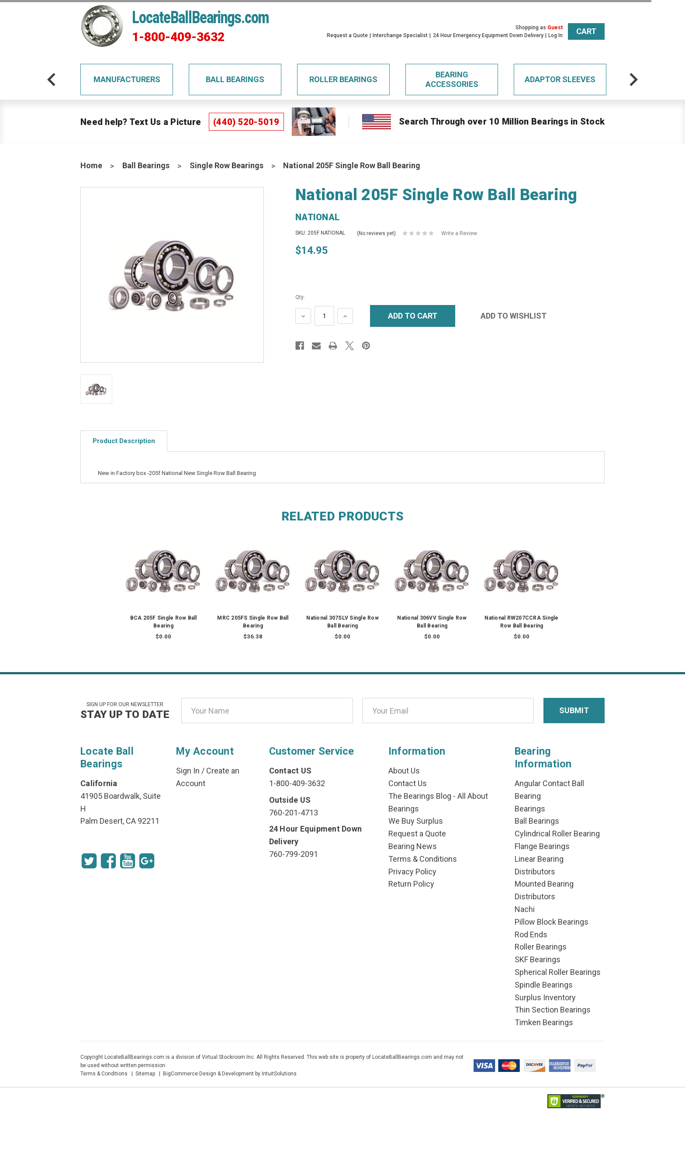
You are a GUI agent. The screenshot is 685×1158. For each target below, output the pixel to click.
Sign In (188, 770)
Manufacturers (126, 79)
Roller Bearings (343, 79)
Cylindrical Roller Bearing (557, 833)
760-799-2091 (293, 854)
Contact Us (407, 783)
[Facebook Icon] (108, 861)
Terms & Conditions (422, 858)
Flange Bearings (542, 846)
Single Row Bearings (226, 165)
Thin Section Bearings (553, 1009)
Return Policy (411, 883)
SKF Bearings (537, 959)
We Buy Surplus (415, 820)
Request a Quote (347, 35)
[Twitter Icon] (89, 861)
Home (91, 165)
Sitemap (145, 1074)
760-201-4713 (293, 812)
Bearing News (412, 846)
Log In (555, 35)
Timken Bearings (544, 1022)
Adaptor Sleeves (560, 79)
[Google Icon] (147, 861)
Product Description (124, 441)
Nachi (525, 909)
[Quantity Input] (324, 316)
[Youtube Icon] (127, 861)
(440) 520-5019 (246, 122)
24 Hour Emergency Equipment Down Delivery (488, 35)
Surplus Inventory (545, 997)
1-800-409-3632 (178, 37)
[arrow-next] (633, 79)
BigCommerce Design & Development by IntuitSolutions (230, 1074)
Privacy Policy (412, 871)
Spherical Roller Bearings (558, 972)
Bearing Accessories (452, 79)
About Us (404, 770)
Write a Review (459, 233)
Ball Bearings (235, 79)
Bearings (530, 808)
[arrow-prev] (51, 79)
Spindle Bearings (544, 984)
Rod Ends (531, 934)
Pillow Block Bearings (551, 921)
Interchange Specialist (400, 35)
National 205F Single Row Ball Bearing (351, 165)
